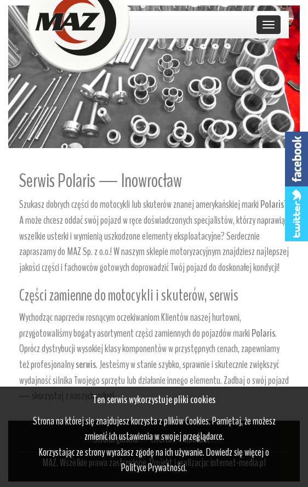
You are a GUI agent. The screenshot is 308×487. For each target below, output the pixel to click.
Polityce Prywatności (153, 467)
